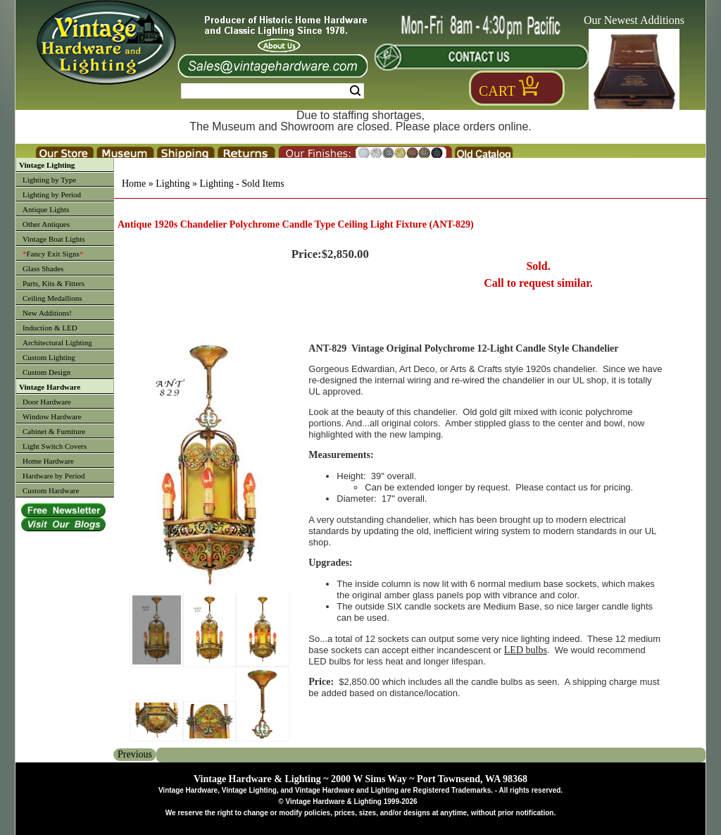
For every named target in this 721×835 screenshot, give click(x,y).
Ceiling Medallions (52, 298)
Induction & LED (50, 327)
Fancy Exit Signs (53, 253)
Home (134, 183)
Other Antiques (46, 224)
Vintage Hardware (49, 387)
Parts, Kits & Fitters (53, 283)
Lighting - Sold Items (241, 183)
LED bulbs (525, 650)
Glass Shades (43, 268)
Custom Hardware (51, 490)
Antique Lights (46, 209)
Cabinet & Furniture (54, 431)
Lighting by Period (52, 194)
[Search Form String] (272, 91)
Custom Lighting (49, 357)
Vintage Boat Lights (54, 239)
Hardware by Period (54, 475)
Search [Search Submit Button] (355, 91)
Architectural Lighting (57, 342)
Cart (497, 91)
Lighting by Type (49, 179)
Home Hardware (48, 461)
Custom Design (46, 372)
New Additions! (47, 313)
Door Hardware (47, 401)
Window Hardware (52, 416)
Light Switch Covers (55, 446)
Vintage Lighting (47, 165)
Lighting (172, 183)
